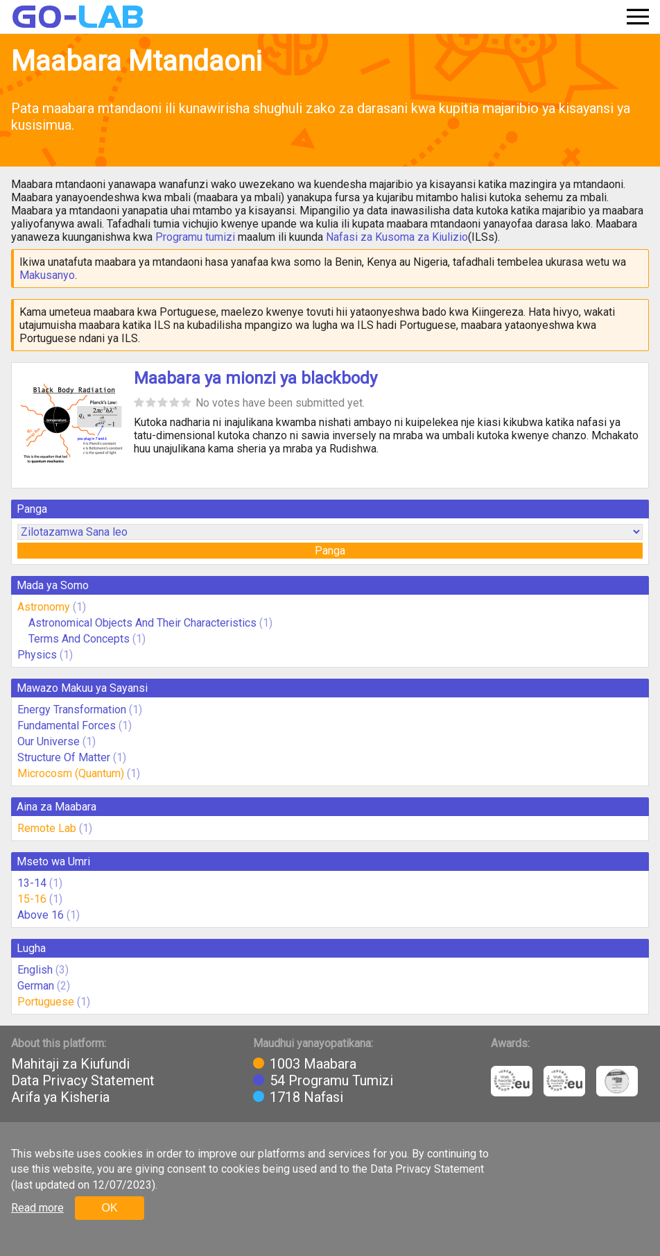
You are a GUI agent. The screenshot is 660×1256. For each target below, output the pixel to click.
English (35, 969)
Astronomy (43, 606)
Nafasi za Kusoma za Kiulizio (397, 237)
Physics (37, 654)
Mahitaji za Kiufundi (70, 1063)
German (35, 985)
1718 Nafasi (306, 1097)
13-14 (31, 883)
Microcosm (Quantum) (70, 773)
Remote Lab (46, 828)
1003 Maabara (313, 1063)
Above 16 (40, 915)
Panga (330, 550)
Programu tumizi (195, 237)
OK (109, 1208)
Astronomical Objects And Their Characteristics (142, 622)
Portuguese (45, 1001)
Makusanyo (47, 275)
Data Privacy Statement (83, 1080)
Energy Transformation (71, 709)
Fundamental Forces (66, 725)
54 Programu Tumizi (331, 1080)
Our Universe (48, 741)
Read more (37, 1207)
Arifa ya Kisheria (60, 1097)
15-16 (31, 899)
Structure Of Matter (63, 757)
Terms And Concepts (79, 638)
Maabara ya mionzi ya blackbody (255, 378)
